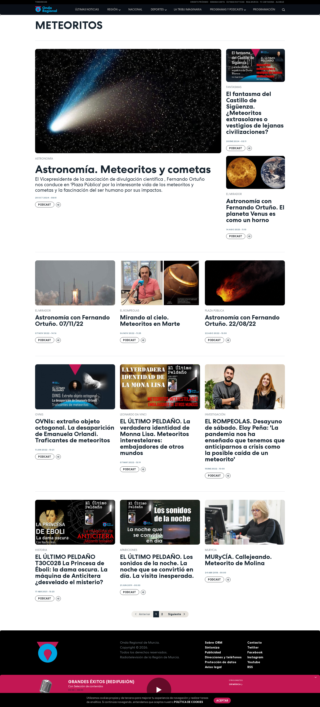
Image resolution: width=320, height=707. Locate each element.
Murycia (211, 550)
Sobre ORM (214, 642)
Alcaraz (280, 2)
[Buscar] (282, 9)
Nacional (135, 9)
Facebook (255, 652)
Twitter (253, 647)
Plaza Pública (214, 310)
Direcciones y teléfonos (223, 657)
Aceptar (222, 700)
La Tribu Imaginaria (188, 9)
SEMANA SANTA (217, 2)
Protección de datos (221, 662)
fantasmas (233, 87)
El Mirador (234, 194)
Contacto (254, 642)
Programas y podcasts (226, 9)
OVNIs (39, 414)
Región (112, 9)
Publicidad (213, 652)
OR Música (236, 684)
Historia (41, 550)
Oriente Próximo (199, 2)
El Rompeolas (129, 310)
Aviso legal (213, 667)
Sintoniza (212, 647)
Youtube (253, 662)
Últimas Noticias (235, 2)
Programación (264, 9)
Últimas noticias (87, 9)
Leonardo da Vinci (133, 414)
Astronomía (44, 158)
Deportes (157, 9)
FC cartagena (267, 2)
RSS (250, 667)
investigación (215, 414)
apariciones (128, 550)
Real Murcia (252, 2)
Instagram (255, 657)
